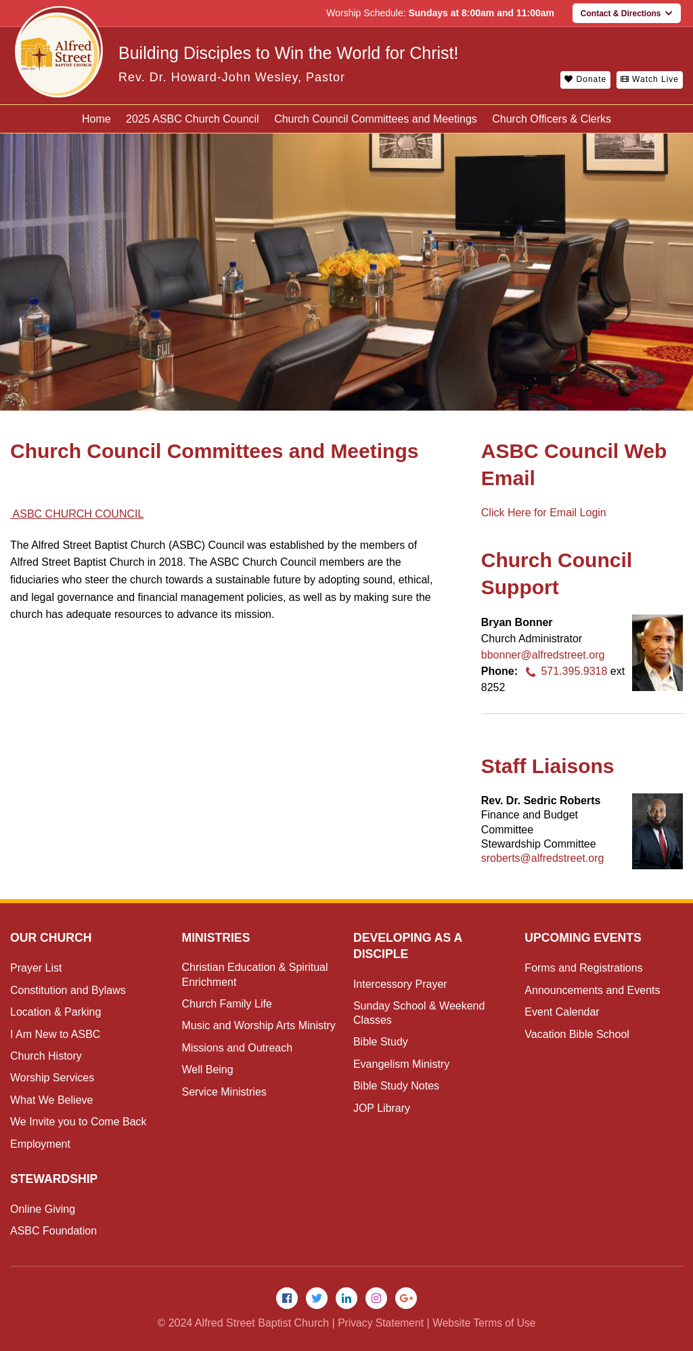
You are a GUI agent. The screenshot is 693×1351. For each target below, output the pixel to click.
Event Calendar (561, 1012)
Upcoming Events (584, 937)
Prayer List (36, 968)
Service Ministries (223, 1092)
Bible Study (380, 1041)
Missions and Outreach (236, 1048)
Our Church (51, 937)
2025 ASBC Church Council (192, 119)
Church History (46, 1056)
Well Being (207, 1069)
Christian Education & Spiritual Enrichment (254, 974)
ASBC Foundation (53, 1230)
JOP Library (381, 1108)
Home (96, 119)
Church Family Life (226, 1004)
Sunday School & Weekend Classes (419, 1013)
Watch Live (650, 79)
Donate (585, 79)
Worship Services (52, 1077)
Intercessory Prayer (400, 984)
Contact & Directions (627, 13)
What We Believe (51, 1100)
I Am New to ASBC (55, 1034)
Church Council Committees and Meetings (375, 119)
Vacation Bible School (576, 1034)
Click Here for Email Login (543, 512)
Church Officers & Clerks (551, 119)
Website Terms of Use (485, 1323)
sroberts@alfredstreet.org (542, 858)
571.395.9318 (563, 671)
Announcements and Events (592, 990)
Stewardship (54, 1179)
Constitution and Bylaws (68, 990)
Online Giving (42, 1209)
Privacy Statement (380, 1323)
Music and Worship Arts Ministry (258, 1025)
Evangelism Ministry (401, 1064)
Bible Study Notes (396, 1086)
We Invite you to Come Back (78, 1121)
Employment (40, 1144)
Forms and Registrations (583, 968)
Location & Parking (55, 1012)
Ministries (216, 937)
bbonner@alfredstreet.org (543, 655)
